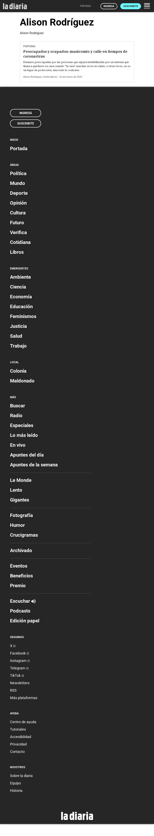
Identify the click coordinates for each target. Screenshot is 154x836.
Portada (18, 148)
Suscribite (130, 6)
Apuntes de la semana (34, 465)
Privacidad (18, 744)
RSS (13, 690)
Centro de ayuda (23, 722)
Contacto (17, 751)
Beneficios (21, 576)
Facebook (19, 653)
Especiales (21, 425)
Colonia (18, 371)
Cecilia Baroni (50, 76)
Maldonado (22, 381)
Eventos (18, 566)
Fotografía (21, 515)
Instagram (20, 661)
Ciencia (18, 287)
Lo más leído (24, 435)
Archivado (21, 550)
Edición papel (24, 621)
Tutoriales (18, 729)
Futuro (17, 222)
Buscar (17, 406)
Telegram (19, 668)
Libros (17, 252)
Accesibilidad (20, 737)
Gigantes (19, 500)
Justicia (18, 326)
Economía (21, 297)
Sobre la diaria (21, 776)
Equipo (15, 783)
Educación (21, 306)
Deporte (19, 193)
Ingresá (108, 6)
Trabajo (18, 346)
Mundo (17, 183)
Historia (16, 790)
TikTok (17, 675)
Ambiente (20, 277)
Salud (16, 336)
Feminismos (23, 316)
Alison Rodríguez (32, 76)
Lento (16, 490)
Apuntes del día (27, 455)
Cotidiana (20, 242)
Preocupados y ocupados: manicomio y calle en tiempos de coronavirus (75, 54)
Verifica (18, 232)
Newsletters (19, 683)
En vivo (17, 445)
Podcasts (20, 611)
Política (18, 173)
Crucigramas (24, 535)
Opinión (18, 203)
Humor (17, 525)
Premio (18, 585)
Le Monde (20, 480)
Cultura (18, 213)
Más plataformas (23, 698)
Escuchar (22, 601)
